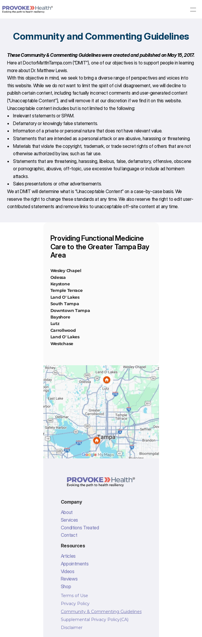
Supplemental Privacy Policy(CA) (94, 619)
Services (69, 520)
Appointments (75, 564)
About (67, 512)
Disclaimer (71, 627)
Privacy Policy (75, 603)
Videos (67, 571)
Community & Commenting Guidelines (101, 611)
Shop (66, 586)
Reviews (69, 579)
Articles (68, 556)
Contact (69, 535)
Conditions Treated (80, 528)
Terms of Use (74, 595)
